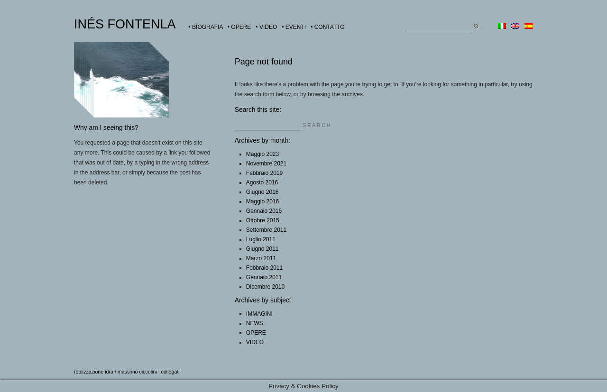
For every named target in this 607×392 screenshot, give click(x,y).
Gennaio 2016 (264, 211)
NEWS (254, 323)
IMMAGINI (259, 313)
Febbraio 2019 (264, 173)
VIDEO (255, 342)
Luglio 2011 (261, 239)
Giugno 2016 (262, 192)
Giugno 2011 (262, 249)
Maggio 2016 (262, 201)
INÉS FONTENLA (125, 24)
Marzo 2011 (261, 258)
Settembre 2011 (266, 230)
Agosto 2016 (262, 182)
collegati (170, 371)
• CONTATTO (328, 27)
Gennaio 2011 (264, 277)
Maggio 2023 (262, 154)
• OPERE (239, 27)
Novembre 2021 (266, 163)
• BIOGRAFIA (206, 27)
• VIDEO (266, 27)
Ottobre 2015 (262, 220)
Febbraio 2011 (264, 267)
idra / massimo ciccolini (131, 371)
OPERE (256, 332)
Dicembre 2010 (265, 286)
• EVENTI (294, 27)
